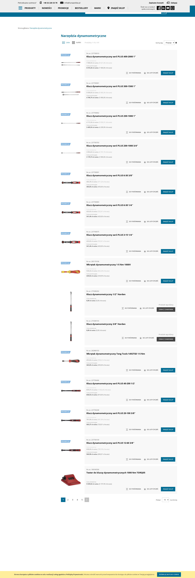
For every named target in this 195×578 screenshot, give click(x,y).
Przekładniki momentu (36, 71)
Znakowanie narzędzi (118, 569)
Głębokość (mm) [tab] (32, 227)
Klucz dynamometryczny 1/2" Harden (105, 294)
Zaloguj (174, 3)
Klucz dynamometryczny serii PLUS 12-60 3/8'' (110, 442)
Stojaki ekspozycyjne (38, 113)
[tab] (20, 40)
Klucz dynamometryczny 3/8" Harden (105, 324)
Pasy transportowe (38, 149)
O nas (20, 549)
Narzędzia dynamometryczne (38, 49)
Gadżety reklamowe (38, 144)
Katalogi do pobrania (89, 554)
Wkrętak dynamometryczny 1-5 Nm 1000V (108, 264)
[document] (97, 574)
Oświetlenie (38, 108)
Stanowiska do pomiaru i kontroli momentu (36, 76)
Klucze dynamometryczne (36, 54)
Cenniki (84, 549)
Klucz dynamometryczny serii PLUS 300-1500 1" (111, 86)
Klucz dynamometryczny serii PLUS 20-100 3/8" (110, 413)
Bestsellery (84, 21)
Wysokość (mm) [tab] (31, 256)
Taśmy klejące (38, 154)
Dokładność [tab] (30, 223)
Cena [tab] (26, 187)
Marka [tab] (27, 173)
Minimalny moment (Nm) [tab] (36, 266)
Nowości (49, 21)
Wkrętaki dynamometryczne (36, 81)
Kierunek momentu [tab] (33, 247)
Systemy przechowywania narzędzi (38, 119)
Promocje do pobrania (90, 559)
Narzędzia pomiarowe (38, 93)
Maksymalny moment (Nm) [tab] (37, 261)
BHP (38, 125)
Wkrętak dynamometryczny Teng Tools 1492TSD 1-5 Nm (115, 353)
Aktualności (22, 554)
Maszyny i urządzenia (38, 45)
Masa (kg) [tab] (28, 205)
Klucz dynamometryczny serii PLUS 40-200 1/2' (110, 383)
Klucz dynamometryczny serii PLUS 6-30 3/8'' (109, 175)
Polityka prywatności (89, 564)
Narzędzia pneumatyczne (38, 89)
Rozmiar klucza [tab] (32, 276)
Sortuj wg (159, 43)
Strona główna (23, 28)
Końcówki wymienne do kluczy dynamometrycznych (36, 60)
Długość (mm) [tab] (31, 232)
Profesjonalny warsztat (90, 569)
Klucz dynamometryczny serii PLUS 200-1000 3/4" (112, 145)
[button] (151, 73)
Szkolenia (50, 554)
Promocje (66, 21)
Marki (100, 21)
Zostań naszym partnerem (29, 559)
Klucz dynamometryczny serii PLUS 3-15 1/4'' (109, 234)
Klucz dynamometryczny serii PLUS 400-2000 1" (111, 56)
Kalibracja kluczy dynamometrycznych (118, 551)
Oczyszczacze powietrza (38, 103)
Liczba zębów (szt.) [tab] (33, 237)
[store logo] (31, 10)
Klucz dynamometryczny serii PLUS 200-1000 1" (111, 116)
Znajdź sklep (118, 21)
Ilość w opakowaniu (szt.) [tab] (37, 242)
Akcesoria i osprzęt (38, 40)
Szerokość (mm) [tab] (31, 271)
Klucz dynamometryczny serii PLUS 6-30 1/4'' (109, 205)
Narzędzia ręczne (38, 98)
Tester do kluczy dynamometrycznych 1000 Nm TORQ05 (115, 472)
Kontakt (49, 549)
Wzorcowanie (38, 159)
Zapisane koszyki (156, 3)
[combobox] (125, 11)
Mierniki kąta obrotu (36, 66)
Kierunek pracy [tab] (31, 252)
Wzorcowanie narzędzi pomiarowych (118, 561)
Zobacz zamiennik (166, 309)
